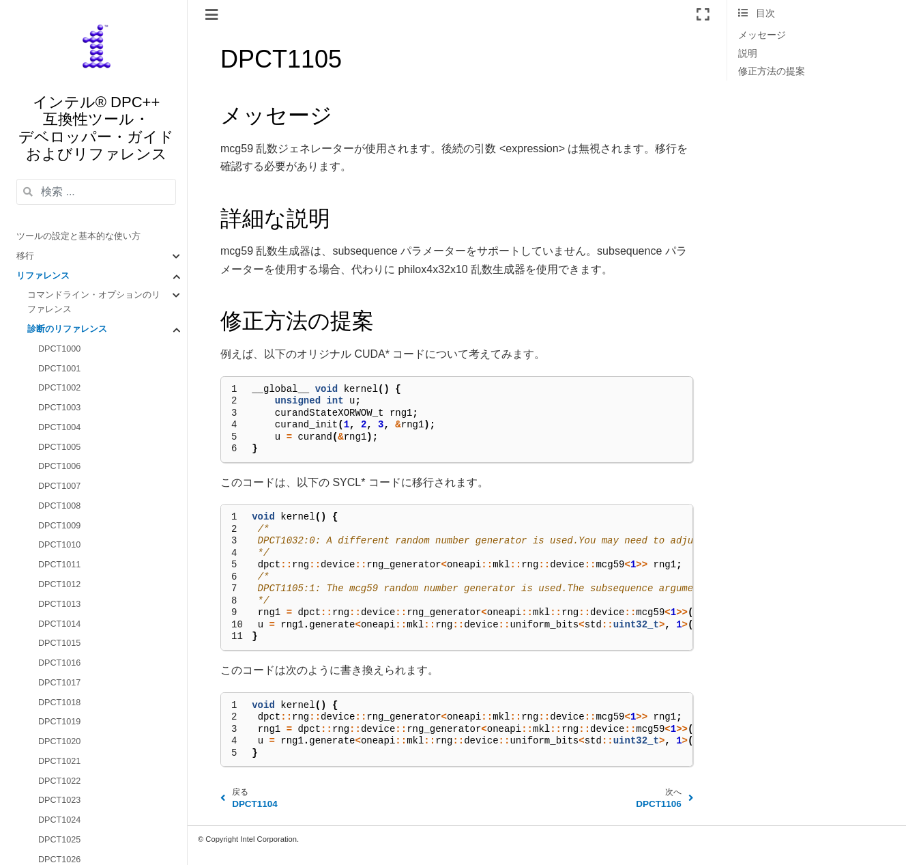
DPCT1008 (59, 506)
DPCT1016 (59, 663)
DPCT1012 (59, 584)
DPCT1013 (59, 604)
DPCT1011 (59, 564)
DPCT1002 (59, 388)
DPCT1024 (59, 820)
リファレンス (43, 276)
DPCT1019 (59, 721)
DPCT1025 (59, 840)
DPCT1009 (59, 525)
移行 (25, 256)
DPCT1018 (59, 702)
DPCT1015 (59, 643)
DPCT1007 (59, 486)
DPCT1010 (59, 545)
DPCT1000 (59, 349)
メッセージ (762, 35)
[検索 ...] (96, 192)
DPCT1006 (59, 466)
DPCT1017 (59, 682)
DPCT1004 (59, 427)
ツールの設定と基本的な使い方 (78, 236)
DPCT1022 (59, 781)
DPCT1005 (59, 447)
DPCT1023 (59, 800)
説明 (747, 53)
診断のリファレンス (67, 329)
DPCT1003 (59, 407)
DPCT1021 (59, 761)
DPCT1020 (59, 741)
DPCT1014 (59, 624)
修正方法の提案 (771, 71)
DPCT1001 (59, 368)
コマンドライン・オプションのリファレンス (93, 302)
